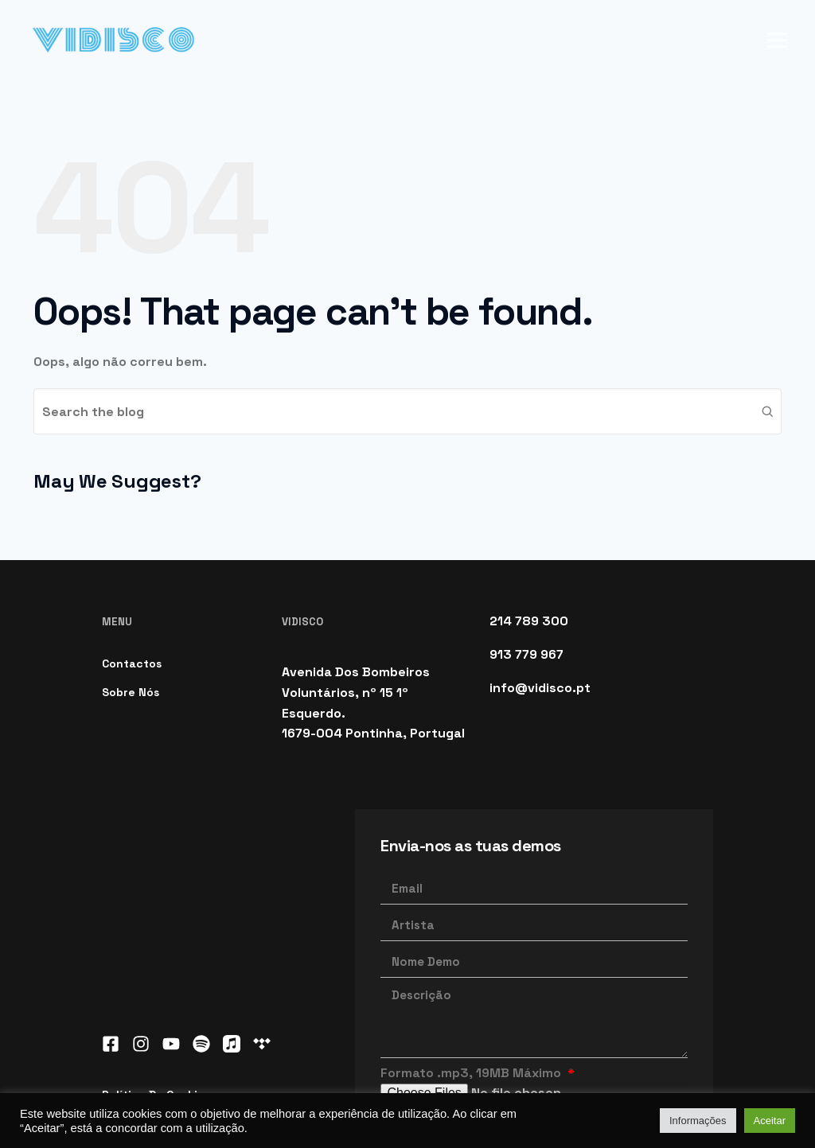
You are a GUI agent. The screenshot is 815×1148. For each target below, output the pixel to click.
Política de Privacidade (177, 1037)
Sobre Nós (130, 598)
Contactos (132, 569)
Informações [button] (698, 1121)
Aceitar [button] (770, 1121)
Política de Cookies (156, 1001)
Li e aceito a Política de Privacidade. (508, 1024)
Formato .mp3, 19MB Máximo (472, 979)
